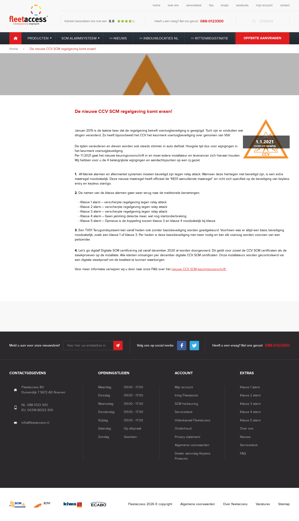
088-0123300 (212, 21)
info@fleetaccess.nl (35, 423)
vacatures (242, 5)
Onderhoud (183, 428)
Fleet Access (28, 15)
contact (285, 5)
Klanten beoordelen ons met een (99, 21)
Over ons (246, 428)
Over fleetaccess (235, 504)
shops (224, 5)
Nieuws (245, 437)
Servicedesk (183, 412)
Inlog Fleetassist (186, 395)
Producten (38, 38)
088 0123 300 (37, 405)
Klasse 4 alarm (250, 412)
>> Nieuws (118, 38)
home (156, 5)
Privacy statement (187, 437)
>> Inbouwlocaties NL (158, 38)
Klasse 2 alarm (250, 395)
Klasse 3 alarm (250, 404)
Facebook (181, 344)
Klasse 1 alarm (250, 387)
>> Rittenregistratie (209, 38)
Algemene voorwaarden (192, 445)
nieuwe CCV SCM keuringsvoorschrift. (198, 269)
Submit (118, 345)
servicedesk (194, 5)
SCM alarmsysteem (78, 38)
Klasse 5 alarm (250, 420)
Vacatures (263, 504)
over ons (173, 5)
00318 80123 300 (40, 410)
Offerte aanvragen (262, 38)
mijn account (264, 5)
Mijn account (184, 387)
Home (15, 38)
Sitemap (284, 504)
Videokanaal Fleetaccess (192, 420)
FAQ (243, 453)
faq (211, 5)
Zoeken (266, 21)
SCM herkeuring (186, 404)
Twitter (194, 344)
